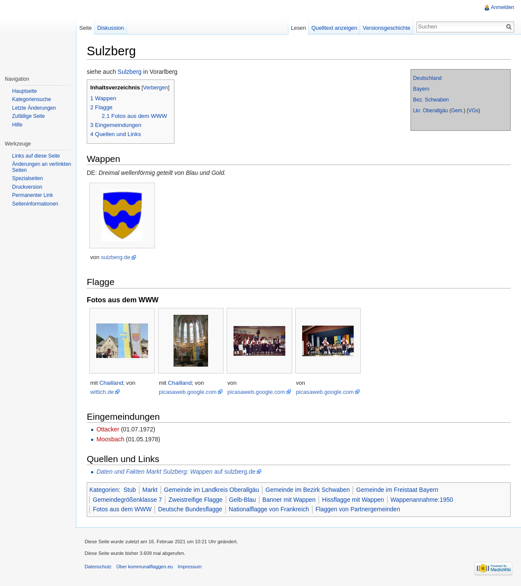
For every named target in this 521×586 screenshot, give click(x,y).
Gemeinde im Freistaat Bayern (397, 489)
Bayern (421, 89)
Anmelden (502, 7)
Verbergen (155, 88)
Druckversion (27, 187)
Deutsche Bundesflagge (190, 509)
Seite (85, 28)
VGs (473, 111)
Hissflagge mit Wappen (353, 499)
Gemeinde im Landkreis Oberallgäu (211, 489)
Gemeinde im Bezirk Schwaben (307, 489)
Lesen (298, 28)
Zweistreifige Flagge (195, 499)
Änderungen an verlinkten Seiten (41, 167)
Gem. (457, 111)
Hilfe (17, 125)
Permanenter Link (32, 195)
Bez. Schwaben (431, 100)
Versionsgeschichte (386, 28)
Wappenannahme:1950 (422, 499)
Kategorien (104, 489)
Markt (150, 489)
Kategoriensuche (31, 99)
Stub (129, 489)
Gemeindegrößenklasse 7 (127, 499)
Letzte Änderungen (34, 108)
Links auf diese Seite (36, 156)
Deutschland (427, 78)
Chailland (111, 383)
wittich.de (102, 392)
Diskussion (110, 28)
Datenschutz (98, 566)
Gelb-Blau (242, 499)
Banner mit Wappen (289, 499)
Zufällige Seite (28, 116)
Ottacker (107, 429)
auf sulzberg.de (176, 471)
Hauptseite (24, 91)
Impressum (190, 566)
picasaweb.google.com (188, 392)
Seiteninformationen (35, 204)
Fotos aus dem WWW (122, 509)
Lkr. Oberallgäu (430, 111)
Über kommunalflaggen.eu (144, 566)
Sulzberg (130, 71)
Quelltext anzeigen (334, 28)
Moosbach (110, 439)
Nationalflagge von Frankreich (269, 509)
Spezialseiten (27, 178)
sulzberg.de (115, 257)
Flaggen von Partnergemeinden (358, 509)
